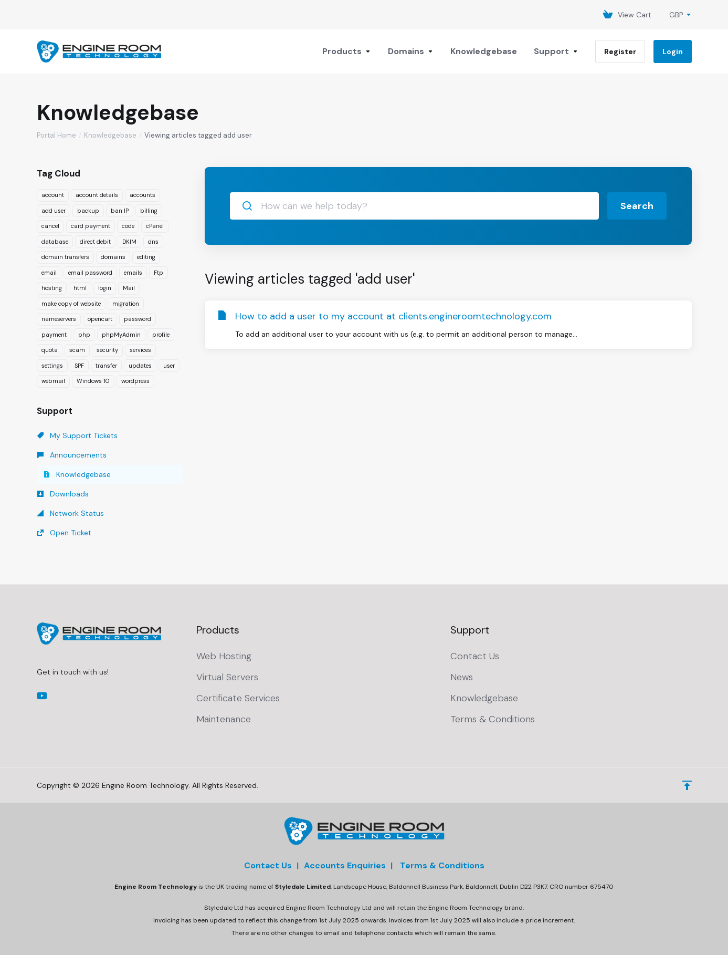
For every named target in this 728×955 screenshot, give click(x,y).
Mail (129, 288)
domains (113, 257)
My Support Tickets (77, 435)
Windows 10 (93, 381)
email (49, 272)
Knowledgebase (110, 135)
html (80, 288)
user (169, 365)
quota (49, 350)
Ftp (158, 272)
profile (161, 334)
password (137, 319)
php (84, 334)
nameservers (58, 319)
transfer (106, 365)
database (54, 241)
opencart (100, 319)
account (52, 195)
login (104, 288)
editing (146, 257)
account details (97, 195)
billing (148, 210)
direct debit (95, 241)
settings (52, 365)
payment (54, 334)
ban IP (120, 210)
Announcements (72, 455)
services (140, 350)
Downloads (63, 494)
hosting (51, 288)
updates (140, 365)
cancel (50, 226)
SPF (79, 365)
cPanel (155, 226)
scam (77, 350)
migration (125, 303)
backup (88, 210)
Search (636, 206)
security (107, 350)
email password (90, 272)
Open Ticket (64, 532)
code (128, 226)
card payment (90, 226)
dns (153, 241)
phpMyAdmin (121, 334)
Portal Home (56, 135)
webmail (53, 381)
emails (133, 272)
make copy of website (71, 303)
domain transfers (65, 257)
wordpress (135, 381)
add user (53, 210)
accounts (142, 195)
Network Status (70, 513)
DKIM (129, 241)
